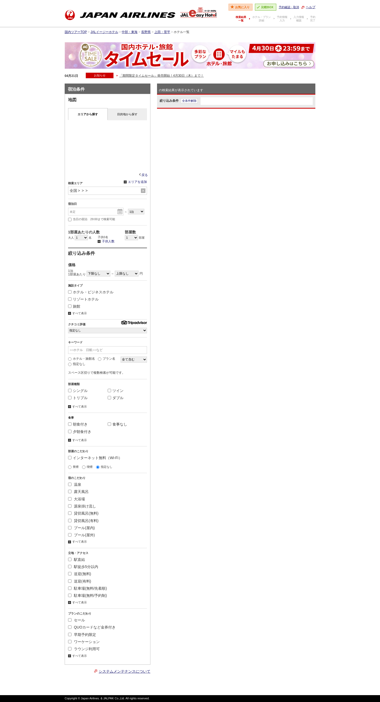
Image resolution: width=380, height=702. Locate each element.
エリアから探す (88, 114)
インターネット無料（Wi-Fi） (95, 458)
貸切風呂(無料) (83, 513)
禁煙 (73, 466)
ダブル (116, 398)
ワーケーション (84, 642)
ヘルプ (310, 7)
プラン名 (106, 359)
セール (76, 620)
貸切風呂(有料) (83, 521)
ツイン (116, 391)
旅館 (74, 306)
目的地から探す (127, 114)
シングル (78, 391)
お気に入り (242, 7)
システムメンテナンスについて (124, 671)
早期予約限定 (82, 634)
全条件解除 (189, 100)
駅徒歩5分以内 (83, 567)
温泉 (74, 484)
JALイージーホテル (104, 32)
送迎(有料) (79, 581)
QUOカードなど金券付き (92, 627)
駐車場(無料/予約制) (87, 595)
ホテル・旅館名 (81, 359)
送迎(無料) (79, 574)
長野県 (146, 32)
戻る (144, 175)
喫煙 (87, 466)
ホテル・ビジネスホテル (90, 292)
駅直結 (76, 559)
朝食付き (78, 424)
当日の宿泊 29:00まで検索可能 (91, 219)
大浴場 (76, 499)
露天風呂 (78, 491)
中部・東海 (129, 32)
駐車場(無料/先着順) (87, 588)
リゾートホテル (83, 299)
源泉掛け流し (82, 506)
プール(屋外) (81, 535)
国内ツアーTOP (76, 32)
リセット (143, 190)
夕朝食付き (79, 431)
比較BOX (267, 7)
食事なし (117, 424)
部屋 (135, 237)
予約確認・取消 (289, 7)
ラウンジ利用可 (84, 649)
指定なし (77, 364)
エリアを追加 (135, 182)
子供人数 (106, 241)
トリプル (78, 398)
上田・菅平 (162, 32)
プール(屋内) (81, 528)
